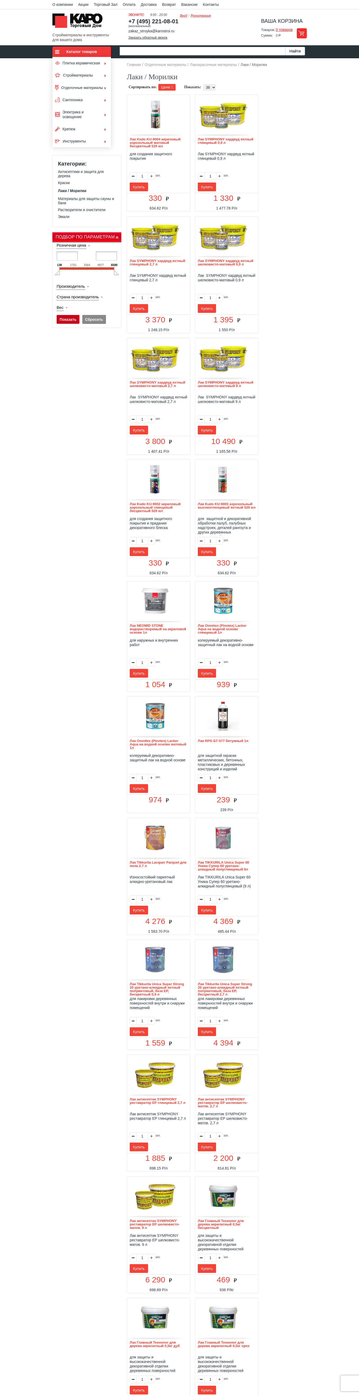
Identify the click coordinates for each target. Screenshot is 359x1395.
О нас (123, 1322)
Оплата (129, 4)
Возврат (169, 4)
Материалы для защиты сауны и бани (86, 201)
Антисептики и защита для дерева (81, 174)
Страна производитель (78, 297)
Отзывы (140, 1322)
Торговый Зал (105, 4)
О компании (62, 4)
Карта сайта (242, 1322)
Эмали (63, 217)
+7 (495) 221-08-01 (153, 21)
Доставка (149, 4)
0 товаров (284, 30)
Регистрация (201, 15)
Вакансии (189, 4)
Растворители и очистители (81, 210)
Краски (64, 183)
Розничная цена (71, 245)
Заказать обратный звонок (147, 37)
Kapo (79, 22)
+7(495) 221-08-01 (185, 1352)
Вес (60, 307)
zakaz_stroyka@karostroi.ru (151, 31)
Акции (83, 4)
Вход (183, 15)
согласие (101, 1370)
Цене (167, 87)
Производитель (71, 286)
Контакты (211, 4)
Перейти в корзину (302, 33)
